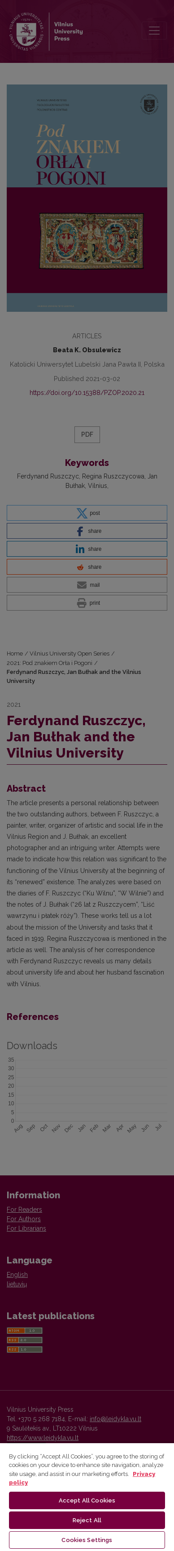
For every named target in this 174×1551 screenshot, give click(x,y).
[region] (87, 1496)
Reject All (87, 1520)
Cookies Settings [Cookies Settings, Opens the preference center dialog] (86, 1540)
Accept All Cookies (87, 1500)
